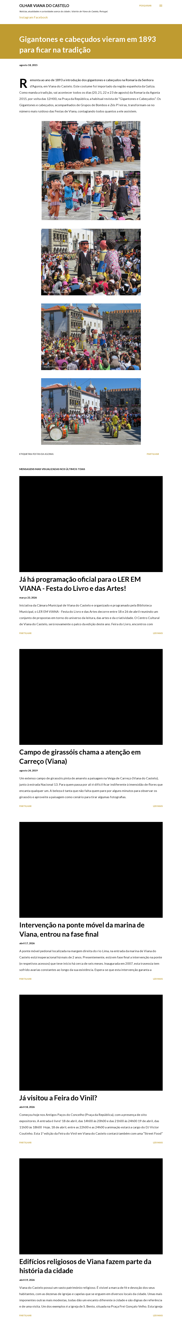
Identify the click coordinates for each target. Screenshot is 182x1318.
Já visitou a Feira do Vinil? (58, 1098)
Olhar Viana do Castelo (44, 5)
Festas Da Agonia (43, 454)
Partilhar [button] (153, 454)
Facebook (41, 17)
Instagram (26, 17)
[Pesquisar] (145, 6)
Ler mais (158, 633)
